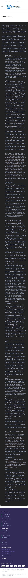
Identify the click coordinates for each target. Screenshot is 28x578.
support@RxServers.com (11, 467)
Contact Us (5, 545)
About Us (4, 542)
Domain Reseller (6, 535)
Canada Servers (6, 514)
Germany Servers (6, 519)
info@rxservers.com (10, 1)
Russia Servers (5, 516)
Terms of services (20, 569)
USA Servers (5, 521)
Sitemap (8, 569)
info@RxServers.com (10, 457)
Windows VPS (5, 533)
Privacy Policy (4, 571)
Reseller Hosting (6, 537)
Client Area (20, 1)
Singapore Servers (6, 525)
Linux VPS (4, 530)
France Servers (5, 523)
